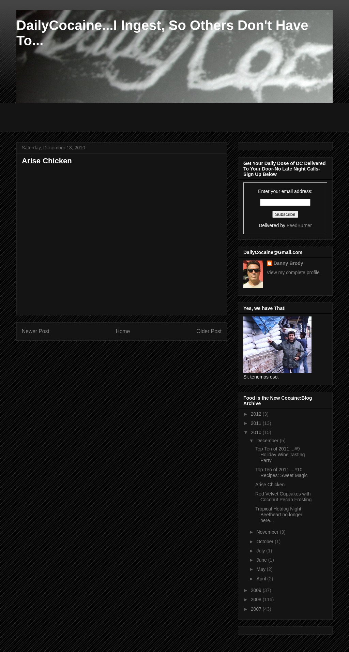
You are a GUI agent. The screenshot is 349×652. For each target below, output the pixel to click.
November (267, 532)
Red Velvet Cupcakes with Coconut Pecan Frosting (283, 496)
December (267, 440)
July (261, 550)
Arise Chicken (270, 484)
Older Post (209, 331)
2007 (257, 609)
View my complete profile (293, 272)
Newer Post (35, 331)
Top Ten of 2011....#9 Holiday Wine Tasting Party (280, 454)
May (261, 569)
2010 (257, 432)
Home (123, 331)
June (262, 560)
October (265, 541)
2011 (257, 423)
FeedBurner (299, 225)
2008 (257, 599)
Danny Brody (288, 263)
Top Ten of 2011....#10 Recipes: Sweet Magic (281, 472)
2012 (257, 414)
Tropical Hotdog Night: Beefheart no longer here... (279, 514)
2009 (257, 590)
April (261, 578)
